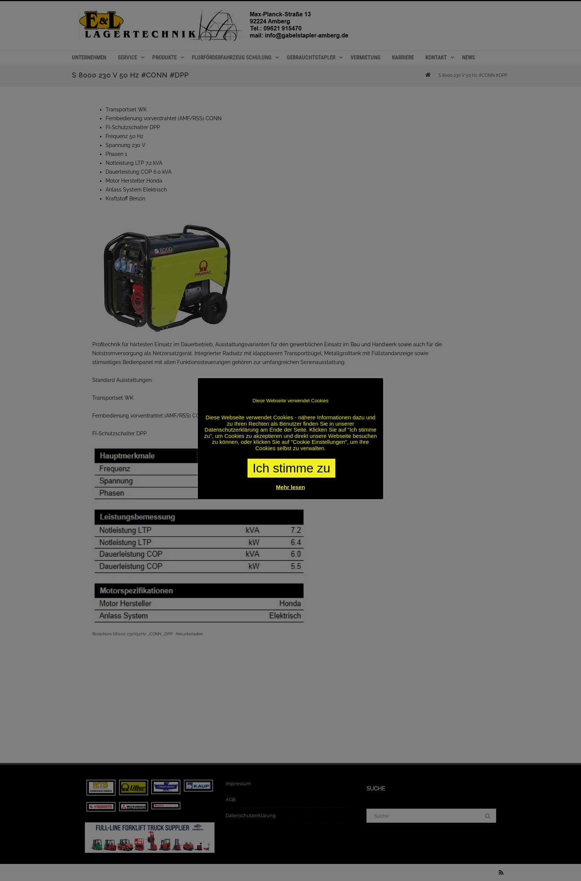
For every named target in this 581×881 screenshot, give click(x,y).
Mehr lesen (290, 487)
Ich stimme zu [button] (292, 468)
